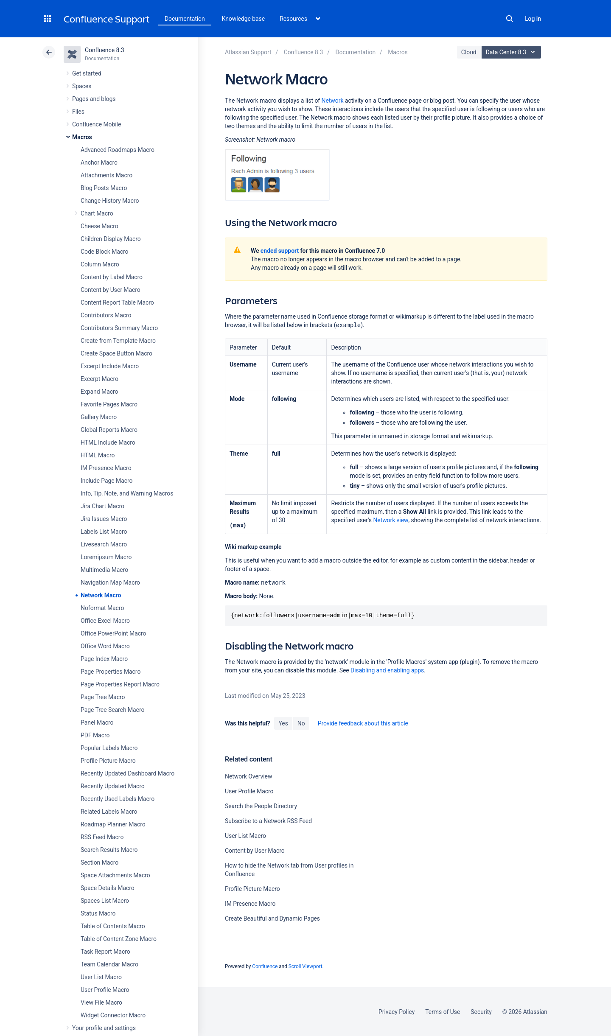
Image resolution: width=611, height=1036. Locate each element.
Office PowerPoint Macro (113, 633)
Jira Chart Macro (102, 506)
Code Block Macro (105, 251)
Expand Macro (99, 391)
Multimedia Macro (104, 569)
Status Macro (98, 913)
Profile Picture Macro (108, 760)
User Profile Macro (105, 989)
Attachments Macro (106, 175)
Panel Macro (97, 722)
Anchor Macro (99, 162)
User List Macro (101, 977)
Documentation (185, 18)
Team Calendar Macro (109, 964)
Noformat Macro (102, 608)
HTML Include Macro (108, 442)
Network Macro (101, 595)
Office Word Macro (105, 646)
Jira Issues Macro (104, 518)
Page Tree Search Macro (112, 709)
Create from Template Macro (118, 340)
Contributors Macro (106, 315)
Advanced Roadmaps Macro (117, 149)
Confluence (264, 966)
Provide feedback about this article (363, 723)
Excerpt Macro (99, 378)
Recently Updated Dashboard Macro (127, 773)
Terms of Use (442, 1011)
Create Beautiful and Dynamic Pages (272, 918)
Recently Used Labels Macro (117, 798)
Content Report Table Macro (117, 302)
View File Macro (101, 1002)
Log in (533, 18)
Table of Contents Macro (113, 926)
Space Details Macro (108, 888)
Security (481, 1011)
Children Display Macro (111, 238)
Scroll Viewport (305, 966)
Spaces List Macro (105, 900)
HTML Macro (98, 455)
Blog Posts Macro (104, 188)
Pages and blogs (93, 98)
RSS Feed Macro (102, 837)
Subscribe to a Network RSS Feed (268, 821)
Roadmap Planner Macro (113, 824)
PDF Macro (95, 735)
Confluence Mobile (96, 124)
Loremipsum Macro (106, 557)
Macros (82, 137)
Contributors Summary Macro (119, 328)
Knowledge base (243, 18)
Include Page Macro (106, 480)
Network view (390, 520)
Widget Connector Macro (113, 1015)
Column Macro (100, 264)
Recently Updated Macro (113, 786)
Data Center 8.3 (512, 52)
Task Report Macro (105, 951)
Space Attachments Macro (115, 875)
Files (78, 111)
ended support (280, 250)
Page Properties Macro (110, 671)
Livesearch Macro (104, 544)
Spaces (81, 86)
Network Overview (248, 776)
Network (333, 100)
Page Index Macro (104, 658)
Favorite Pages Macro (109, 404)
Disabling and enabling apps (387, 670)
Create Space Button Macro (116, 353)
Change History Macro (110, 200)
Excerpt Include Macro (110, 366)
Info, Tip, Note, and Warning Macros (127, 493)
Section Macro (99, 862)
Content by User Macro (110, 289)
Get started (86, 73)
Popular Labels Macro (109, 748)
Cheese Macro (99, 226)
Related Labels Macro (109, 811)
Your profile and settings (104, 1028)
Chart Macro (97, 213)
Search (509, 18)
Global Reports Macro (109, 429)
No (301, 723)
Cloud (468, 52)
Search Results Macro (109, 849)
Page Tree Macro (103, 697)
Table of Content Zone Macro (119, 938)
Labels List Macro (104, 531)
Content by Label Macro (112, 277)
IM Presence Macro (106, 468)
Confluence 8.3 (104, 50)
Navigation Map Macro (110, 582)
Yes (283, 723)
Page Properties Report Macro (120, 684)
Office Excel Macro (105, 620)
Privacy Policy (396, 1011)
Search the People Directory (261, 806)
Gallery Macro (99, 417)
